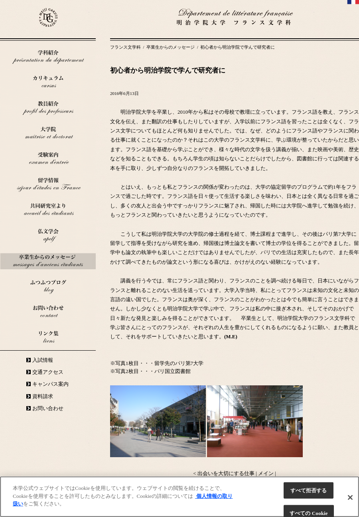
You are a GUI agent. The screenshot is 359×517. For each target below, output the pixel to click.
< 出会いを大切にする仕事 (223, 473)
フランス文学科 (126, 47)
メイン (266, 473)
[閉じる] (350, 497)
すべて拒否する (308, 490)
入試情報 (42, 360)
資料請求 (42, 396)
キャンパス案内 (50, 384)
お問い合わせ (47, 408)
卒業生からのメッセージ (171, 47)
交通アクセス (47, 372)
